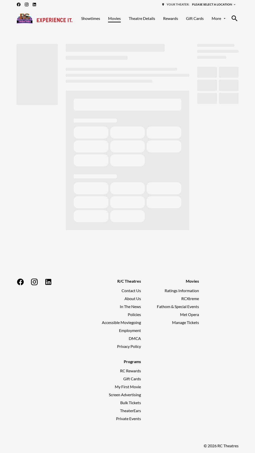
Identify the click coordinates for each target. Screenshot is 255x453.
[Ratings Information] (182, 291)
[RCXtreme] (190, 299)
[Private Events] (128, 419)
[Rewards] (170, 18)
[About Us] (133, 299)
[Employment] (130, 330)
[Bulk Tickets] (130, 403)
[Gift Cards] (195, 18)
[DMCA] (135, 338)
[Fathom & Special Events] (178, 307)
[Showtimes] (90, 18)
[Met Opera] (189, 315)
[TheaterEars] (130, 411)
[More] (219, 18)
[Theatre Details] (142, 18)
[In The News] (130, 307)
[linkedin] (34, 4)
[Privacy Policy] (129, 346)
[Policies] (134, 315)
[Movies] (114, 18)
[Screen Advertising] (125, 395)
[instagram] (26, 4)
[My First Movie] (128, 387)
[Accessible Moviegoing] (121, 322)
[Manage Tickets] (185, 322)
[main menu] (154, 18)
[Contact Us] (131, 291)
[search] (235, 18)
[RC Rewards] (130, 371)
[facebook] (18, 4)
